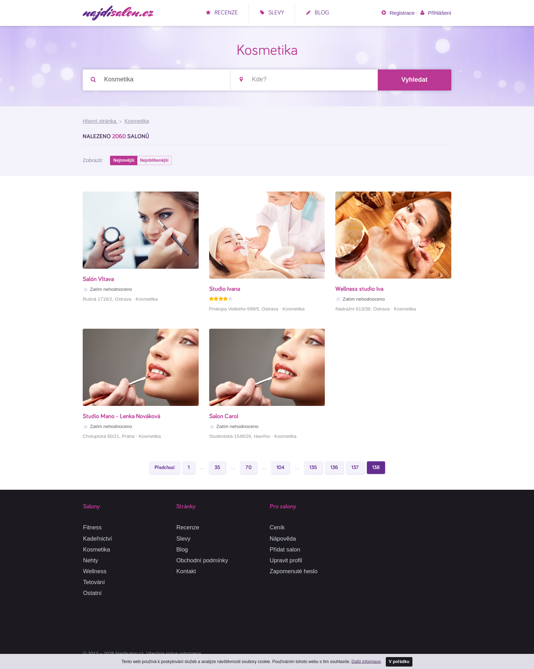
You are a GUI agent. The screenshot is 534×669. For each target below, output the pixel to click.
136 (334, 467)
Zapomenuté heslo (294, 571)
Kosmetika (96, 549)
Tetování (94, 582)
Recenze (221, 13)
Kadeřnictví (97, 538)
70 (249, 467)
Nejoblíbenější (154, 160)
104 (280, 467)
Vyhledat (414, 79)
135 (313, 467)
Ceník (277, 527)
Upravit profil (286, 560)
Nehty (90, 560)
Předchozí (164, 467)
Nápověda (283, 538)
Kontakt (186, 571)
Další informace (366, 661)
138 (376, 467)
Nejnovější (123, 160)
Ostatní (92, 593)
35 (217, 467)
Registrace (398, 13)
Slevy (271, 13)
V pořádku (399, 661)
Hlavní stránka (100, 121)
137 (355, 467)
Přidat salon (285, 549)
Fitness (92, 527)
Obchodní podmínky (202, 560)
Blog (317, 13)
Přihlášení (435, 13)
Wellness (95, 571)
